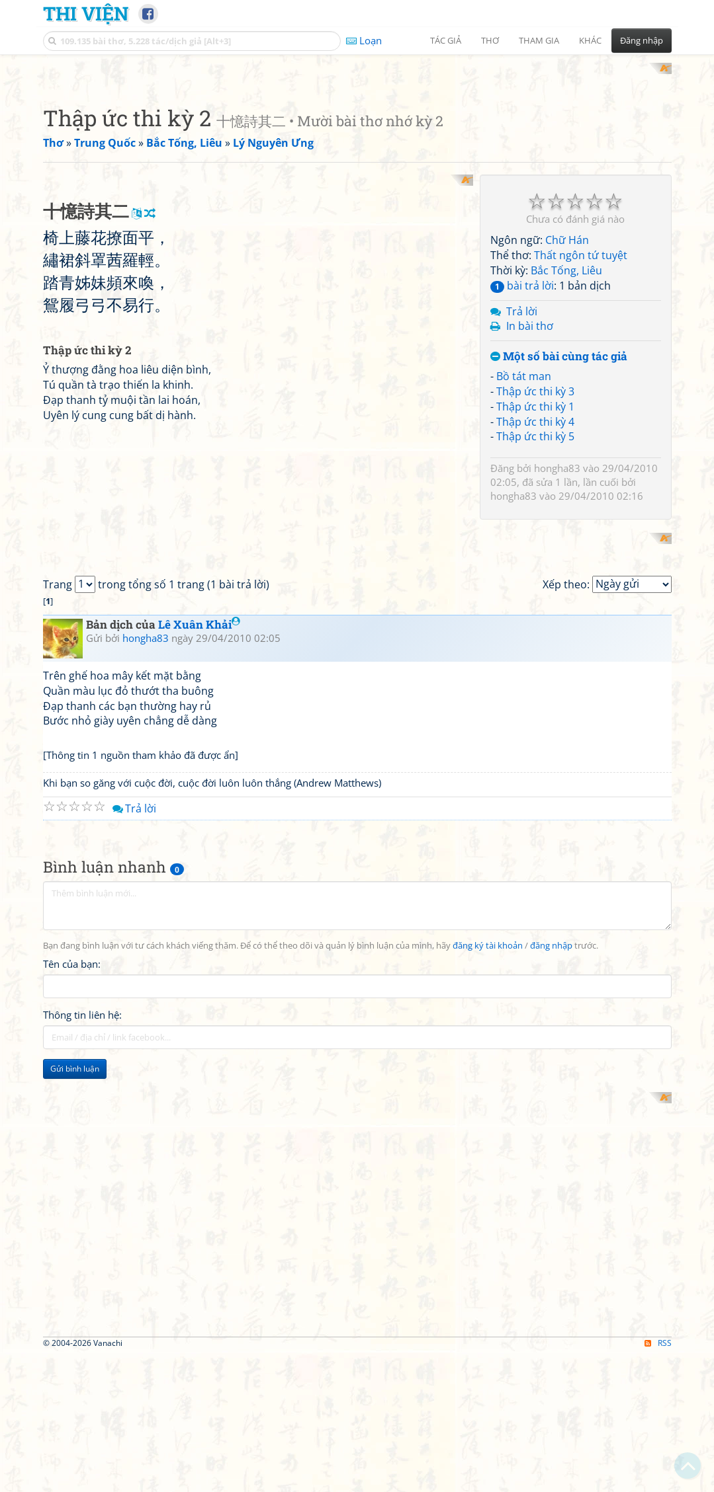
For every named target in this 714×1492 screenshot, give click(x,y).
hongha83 (557, 641)
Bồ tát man (523, 548)
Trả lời (521, 484)
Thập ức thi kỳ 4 (535, 594)
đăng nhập (551, 1374)
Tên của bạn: (72, 1393)
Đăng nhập (641, 40)
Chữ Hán (567, 413)
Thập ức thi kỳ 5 (535, 609)
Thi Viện (85, 13)
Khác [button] (590, 40)
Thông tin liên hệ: (82, 1444)
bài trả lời (522, 458)
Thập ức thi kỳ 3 (535, 564)
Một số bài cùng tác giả (558, 530)
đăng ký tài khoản (488, 1374)
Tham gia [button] (539, 40)
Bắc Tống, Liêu (566, 443)
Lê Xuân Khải (199, 1053)
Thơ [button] (490, 40)
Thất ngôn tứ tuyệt (580, 428)
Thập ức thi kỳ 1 (535, 579)
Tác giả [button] (445, 40)
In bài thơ (529, 499)
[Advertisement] (357, 155)
